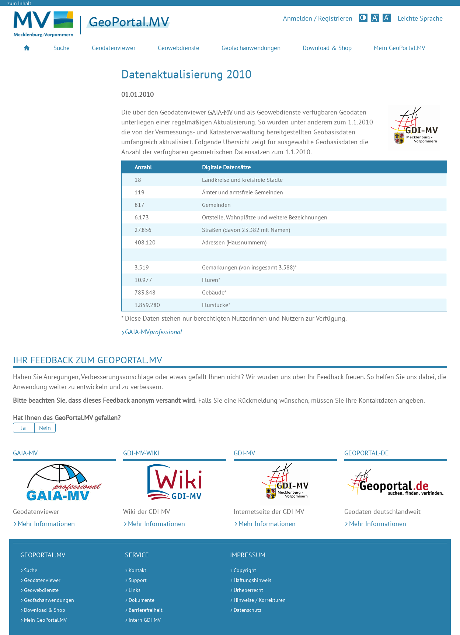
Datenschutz (247, 610)
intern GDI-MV (145, 620)
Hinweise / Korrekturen (260, 600)
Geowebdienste (178, 48)
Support (138, 580)
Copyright (245, 570)
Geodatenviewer (114, 48)
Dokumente (141, 600)
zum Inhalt (19, 3)
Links (134, 590)
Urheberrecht (248, 590)
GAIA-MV (25, 453)
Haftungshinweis (252, 580)
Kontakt (137, 570)
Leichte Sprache (420, 18)
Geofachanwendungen (251, 48)
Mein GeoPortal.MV (399, 48)
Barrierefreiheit (146, 610)
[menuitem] (27, 48)
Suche (61, 48)
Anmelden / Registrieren (317, 18)
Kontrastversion (363, 17)
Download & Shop (327, 48)
